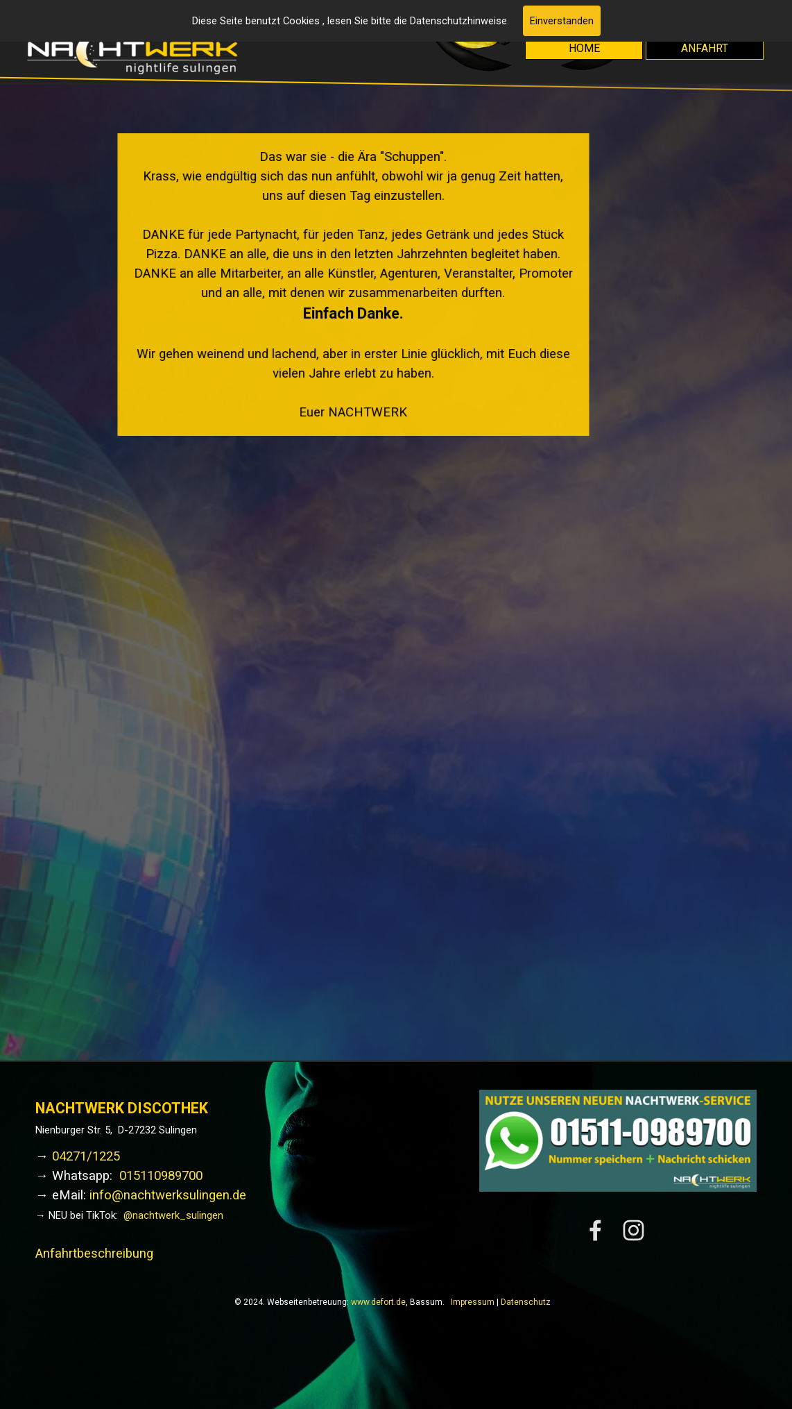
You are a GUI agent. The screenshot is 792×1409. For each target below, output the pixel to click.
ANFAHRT (704, 48)
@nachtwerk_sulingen (173, 1215)
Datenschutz (526, 1302)
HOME (584, 48)
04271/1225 (86, 1156)
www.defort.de (378, 1302)
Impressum (472, 1302)
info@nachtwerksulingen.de (167, 1195)
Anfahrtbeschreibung (94, 1253)
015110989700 (161, 1175)
